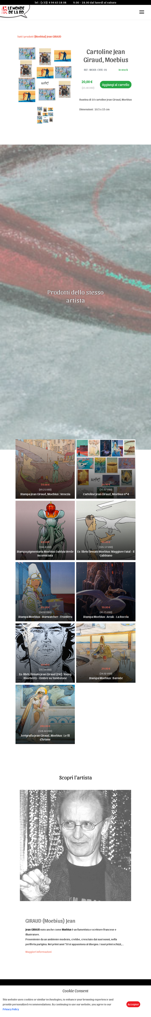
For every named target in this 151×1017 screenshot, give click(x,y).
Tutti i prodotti (39, 36)
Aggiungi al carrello (115, 85)
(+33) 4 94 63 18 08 (53, 2)
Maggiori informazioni (38, 951)
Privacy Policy (11, 1009)
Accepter (133, 1004)
